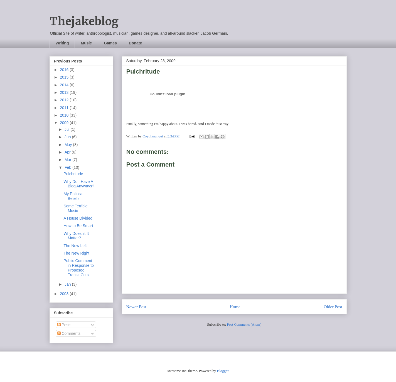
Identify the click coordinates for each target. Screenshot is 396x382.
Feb (68, 167)
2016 (65, 69)
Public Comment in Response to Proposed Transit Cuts (78, 267)
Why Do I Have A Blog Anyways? (78, 184)
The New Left (75, 245)
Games (110, 43)
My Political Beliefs (73, 196)
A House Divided (77, 218)
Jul (68, 129)
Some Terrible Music (75, 208)
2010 (65, 115)
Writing (62, 43)
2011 (65, 107)
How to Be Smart (78, 225)
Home (235, 306)
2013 (65, 92)
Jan (68, 284)
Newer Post (136, 306)
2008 (65, 293)
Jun (68, 137)
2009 (65, 122)
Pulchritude (73, 174)
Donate (135, 43)
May (69, 144)
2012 (65, 100)
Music (86, 43)
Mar (68, 159)
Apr (68, 152)
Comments (69, 333)
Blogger (222, 371)
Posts (64, 325)
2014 (65, 85)
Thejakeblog (84, 21)
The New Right (76, 253)
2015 (65, 77)
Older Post (333, 306)
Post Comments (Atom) (244, 324)
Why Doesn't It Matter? (76, 235)
